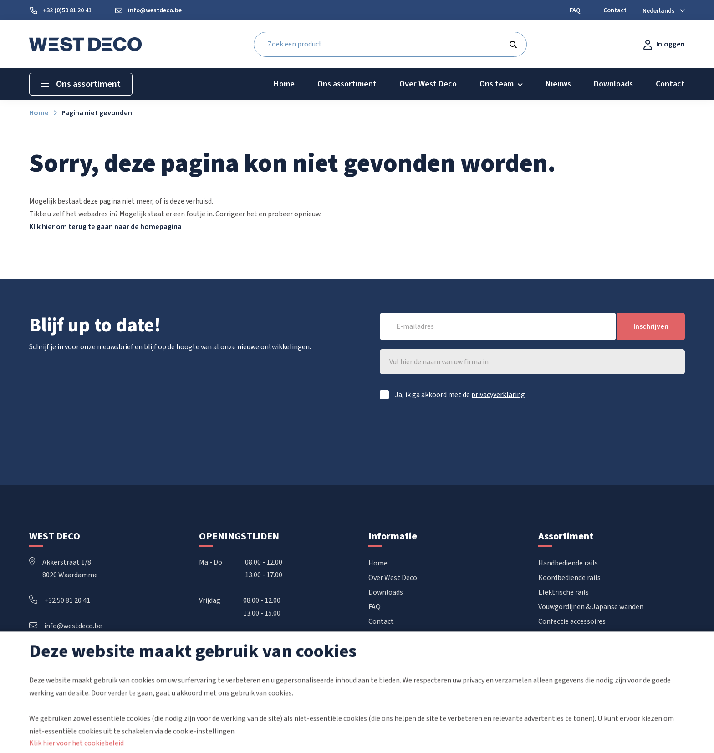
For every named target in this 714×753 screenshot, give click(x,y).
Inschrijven (650, 326)
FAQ (374, 607)
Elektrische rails (563, 593)
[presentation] (615, 433)
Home (378, 564)
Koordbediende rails (569, 578)
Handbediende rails (568, 564)
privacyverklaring (498, 395)
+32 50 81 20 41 (59, 601)
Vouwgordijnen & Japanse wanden (590, 607)
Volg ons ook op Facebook (69, 668)
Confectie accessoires (572, 622)
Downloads (385, 593)
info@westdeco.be (65, 626)
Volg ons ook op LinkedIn (68, 653)
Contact (381, 622)
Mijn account (388, 636)
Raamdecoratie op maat (576, 636)
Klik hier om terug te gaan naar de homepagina (105, 227)
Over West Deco (392, 578)
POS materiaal (561, 651)
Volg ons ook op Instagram (71, 681)
